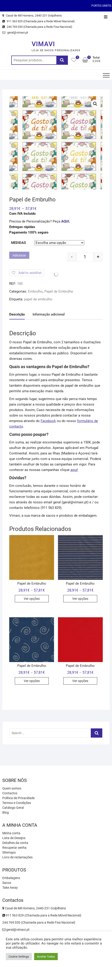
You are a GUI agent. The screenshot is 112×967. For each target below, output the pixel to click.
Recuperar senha (14, 847)
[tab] (17, 314)
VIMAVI (43, 44)
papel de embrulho (38, 299)
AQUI (65, 221)
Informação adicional (49, 314)
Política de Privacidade (18, 798)
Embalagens (11, 878)
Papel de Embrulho (58, 291)
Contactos (9, 793)
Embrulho (35, 291)
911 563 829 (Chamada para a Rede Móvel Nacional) (38, 21)
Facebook (48, 421)
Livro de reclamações (17, 857)
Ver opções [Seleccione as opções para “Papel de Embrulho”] (32, 598)
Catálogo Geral (13, 807)
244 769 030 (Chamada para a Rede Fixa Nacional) (37, 26)
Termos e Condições (16, 803)
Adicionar (19, 255)
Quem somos (11, 788)
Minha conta (11, 833)
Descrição (17, 314)
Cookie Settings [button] (19, 956)
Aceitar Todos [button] (46, 956)
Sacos (6, 883)
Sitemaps (9, 852)
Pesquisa (62, 60)
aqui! (74, 470)
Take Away (10, 887)
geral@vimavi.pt (15, 32)
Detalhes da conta (15, 843)
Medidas (18, 243)
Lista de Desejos (13, 838)
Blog (5, 812)
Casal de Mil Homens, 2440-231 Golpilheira (32, 15)
